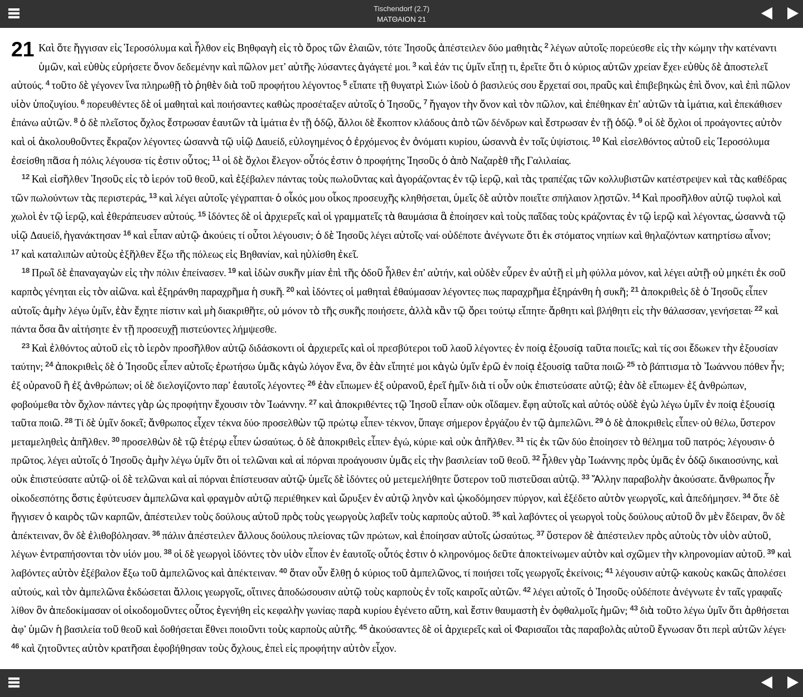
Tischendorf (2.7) (401, 8)
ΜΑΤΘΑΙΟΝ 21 (401, 19)
